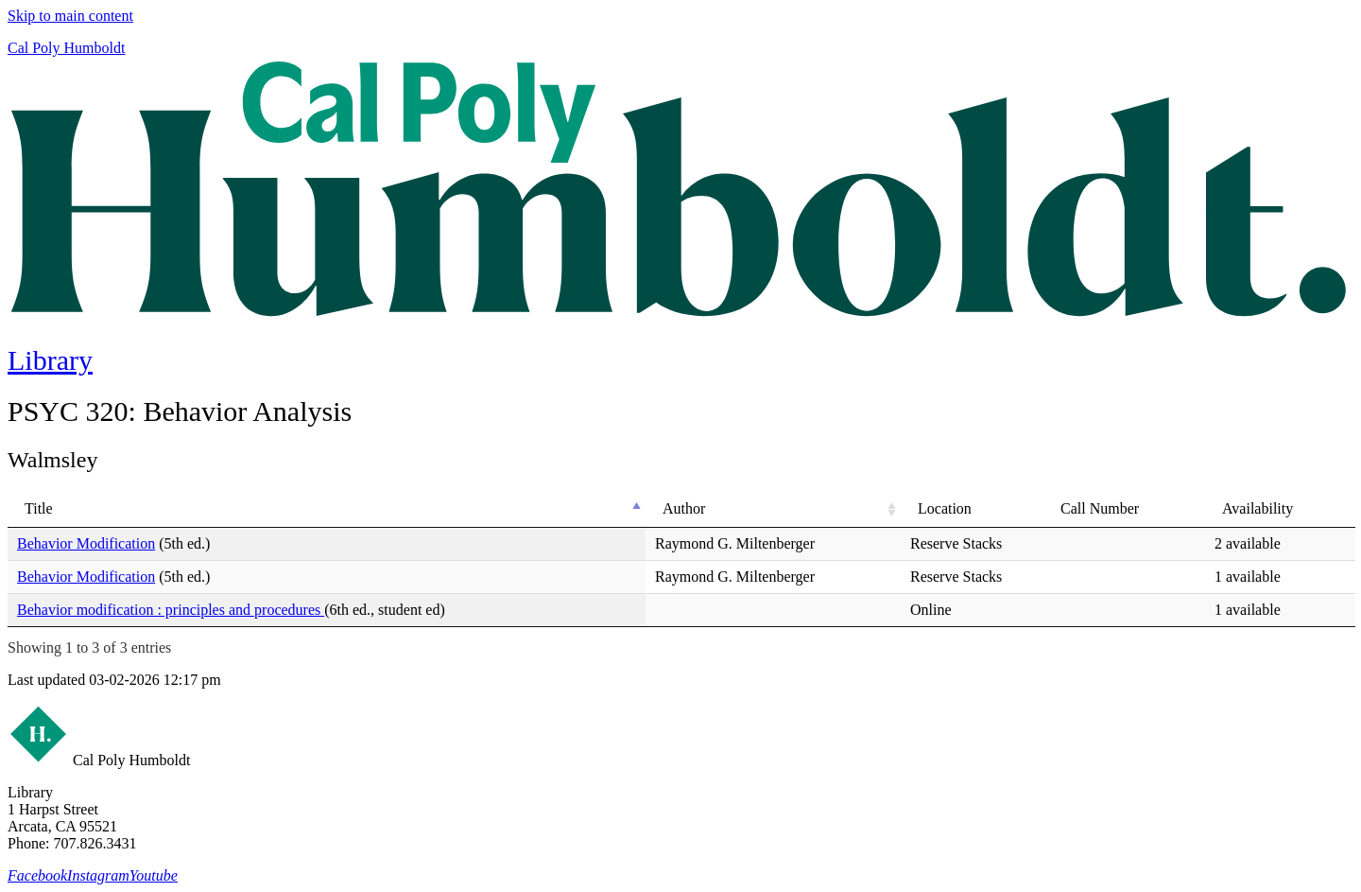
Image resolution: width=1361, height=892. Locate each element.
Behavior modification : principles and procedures (170, 610)
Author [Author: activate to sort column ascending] (684, 508)
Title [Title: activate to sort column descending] (39, 508)
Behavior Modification (86, 543)
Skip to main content (70, 16)
